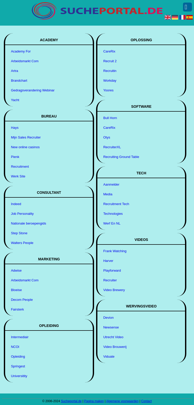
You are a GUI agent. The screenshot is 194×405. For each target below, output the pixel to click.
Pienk (15, 157)
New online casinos (25, 147)
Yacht (15, 100)
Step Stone (19, 233)
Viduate (109, 356)
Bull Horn (110, 118)
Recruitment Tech (116, 204)
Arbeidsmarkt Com (25, 61)
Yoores (108, 90)
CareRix (109, 51)
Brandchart (19, 80)
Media (107, 194)
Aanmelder (111, 184)
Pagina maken (94, 401)
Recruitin (109, 71)
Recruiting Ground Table (121, 157)
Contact (146, 401)
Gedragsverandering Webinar (33, 90)
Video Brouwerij (115, 347)
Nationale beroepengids (28, 223)
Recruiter (110, 280)
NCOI (15, 347)
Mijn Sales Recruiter (26, 137)
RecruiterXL (112, 147)
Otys (106, 137)
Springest (18, 366)
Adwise (16, 270)
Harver (108, 261)
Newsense (111, 327)
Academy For (21, 51)
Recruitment (20, 166)
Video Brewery (114, 290)
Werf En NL (111, 223)
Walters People (22, 243)
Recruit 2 (110, 61)
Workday (109, 80)
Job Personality (22, 214)
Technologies (113, 214)
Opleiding (18, 356)
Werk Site (18, 176)
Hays (15, 128)
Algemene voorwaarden (122, 401)
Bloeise (16, 290)
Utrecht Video (113, 337)
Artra (14, 71)
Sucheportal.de (71, 401)
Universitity (19, 376)
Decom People (22, 300)
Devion (108, 317)
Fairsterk (17, 309)
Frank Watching (115, 251)
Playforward (112, 270)
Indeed (16, 204)
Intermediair (20, 337)
